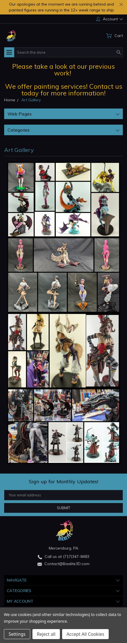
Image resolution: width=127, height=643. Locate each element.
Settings (17, 634)
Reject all (46, 634)
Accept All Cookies (85, 634)
